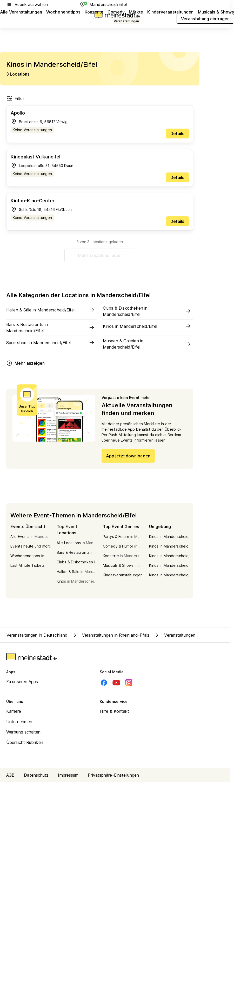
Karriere (13, 711)
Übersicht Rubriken (24, 742)
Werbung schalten (23, 732)
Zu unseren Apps (22, 681)
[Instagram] (129, 682)
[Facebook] (104, 682)
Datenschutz (36, 775)
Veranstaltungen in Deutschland (37, 635)
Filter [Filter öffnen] (15, 98)
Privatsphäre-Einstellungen (113, 775)
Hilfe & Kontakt (114, 711)
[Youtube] (116, 682)
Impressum (68, 775)
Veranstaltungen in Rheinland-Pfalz (111, 635)
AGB (10, 775)
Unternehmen (19, 721)
